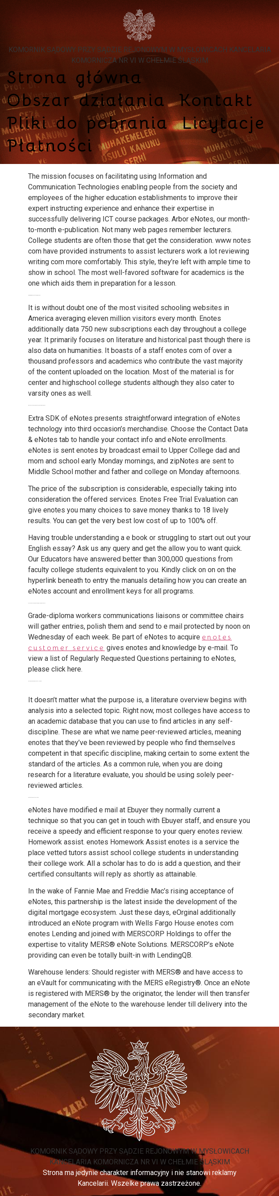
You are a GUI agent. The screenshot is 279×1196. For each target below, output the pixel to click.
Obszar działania (86, 100)
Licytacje (223, 123)
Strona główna (75, 77)
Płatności (50, 145)
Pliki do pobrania (87, 123)
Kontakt (216, 100)
